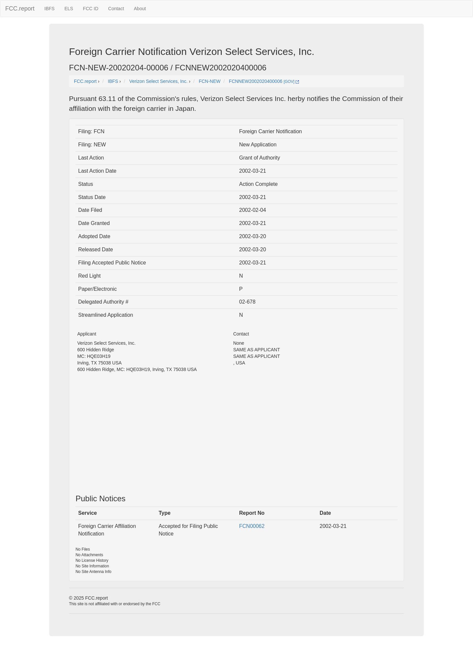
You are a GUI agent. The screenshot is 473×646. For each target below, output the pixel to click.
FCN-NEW (209, 81)
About (140, 8)
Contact (116, 8)
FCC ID (91, 8)
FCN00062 (251, 526)
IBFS (49, 8)
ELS (68, 8)
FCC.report (19, 8)
